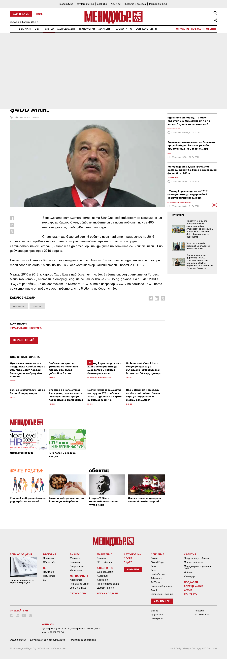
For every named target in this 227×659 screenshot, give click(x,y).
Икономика (76, 570)
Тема (153, 566)
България (25, 29)
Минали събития (193, 562)
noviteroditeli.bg (85, 3)
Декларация (157, 618)
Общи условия (18, 640)
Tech (153, 570)
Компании (75, 562)
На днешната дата (108, 584)
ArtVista (155, 582)
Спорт (128, 558)
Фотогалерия (105, 572)
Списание (182, 29)
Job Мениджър (78, 588)
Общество (49, 562)
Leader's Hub (158, 574)
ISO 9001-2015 (202, 614)
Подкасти (197, 29)
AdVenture (156, 578)
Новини (188, 572)
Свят (38, 29)
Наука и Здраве (107, 593)
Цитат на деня (105, 588)
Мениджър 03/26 (158, 3)
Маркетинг (105, 29)
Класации (102, 576)
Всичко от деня (146, 29)
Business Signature (161, 586)
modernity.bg (66, 3)
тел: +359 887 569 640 (53, 632)
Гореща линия (193, 586)
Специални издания (162, 594)
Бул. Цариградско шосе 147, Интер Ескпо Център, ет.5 (71, 628)
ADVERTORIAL (178, 215)
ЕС (44, 580)
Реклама (101, 558)
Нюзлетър (133, 570)
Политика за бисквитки (82, 640)
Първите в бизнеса (135, 3)
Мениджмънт (66, 29)
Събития (211, 29)
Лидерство (76, 580)
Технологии (87, 29)
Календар (189, 576)
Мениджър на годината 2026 (197, 567)
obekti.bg (102, 3)
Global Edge (157, 562)
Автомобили (132, 554)
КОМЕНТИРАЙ (23, 340)
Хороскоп (102, 580)
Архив (154, 590)
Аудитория (157, 614)
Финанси (75, 558)
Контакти (190, 594)
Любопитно (124, 29)
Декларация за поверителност (47, 640)
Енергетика (77, 566)
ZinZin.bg (115, 3)
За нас (154, 611)
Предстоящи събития (196, 558)
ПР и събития (104, 562)
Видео (128, 562)
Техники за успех (79, 584)
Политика (48, 558)
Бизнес (49, 29)
